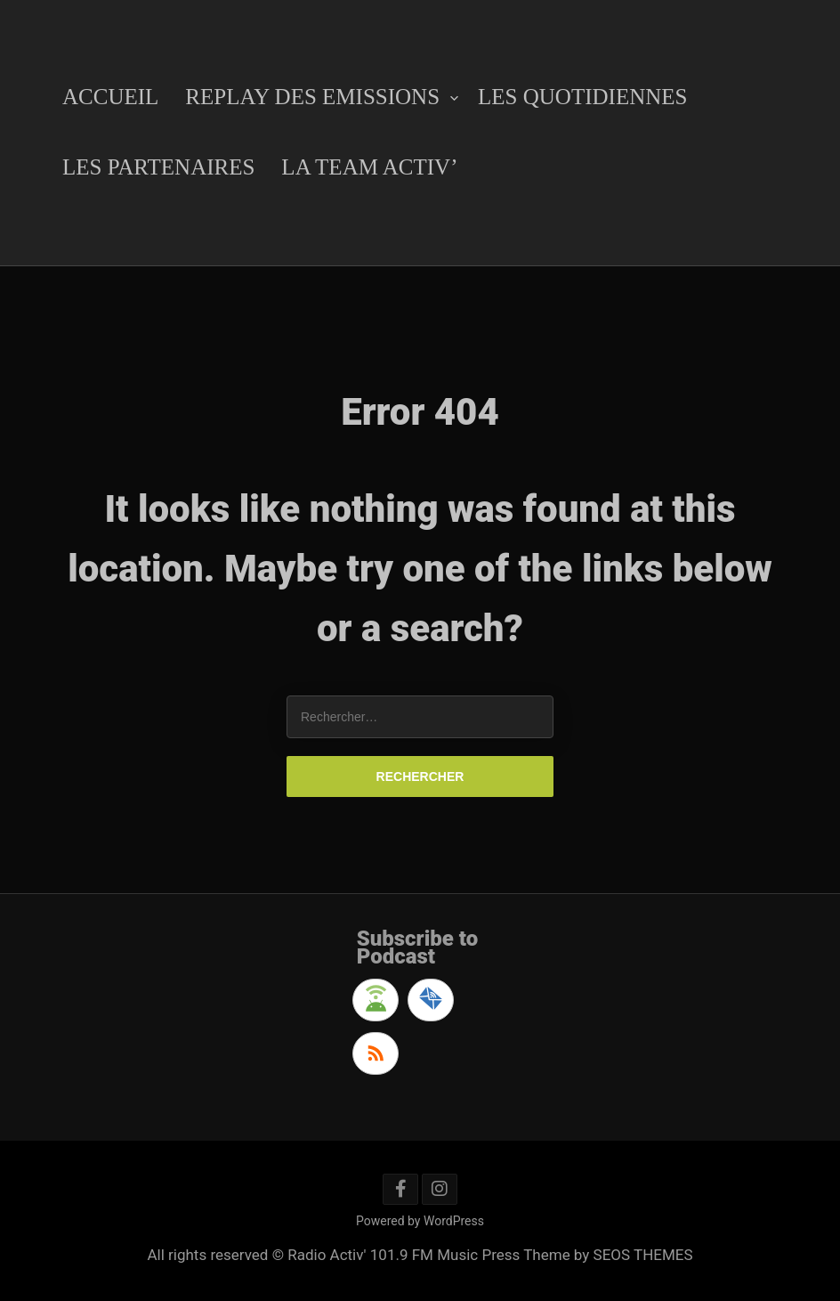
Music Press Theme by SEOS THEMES (564, 1255)
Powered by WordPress (420, 1221)
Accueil (110, 97)
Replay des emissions (312, 97)
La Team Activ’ (369, 167)
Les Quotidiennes (582, 97)
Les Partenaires (158, 167)
